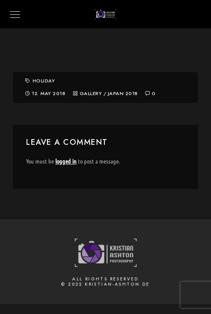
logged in (66, 161)
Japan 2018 (123, 93)
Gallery (91, 93)
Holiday (44, 81)
